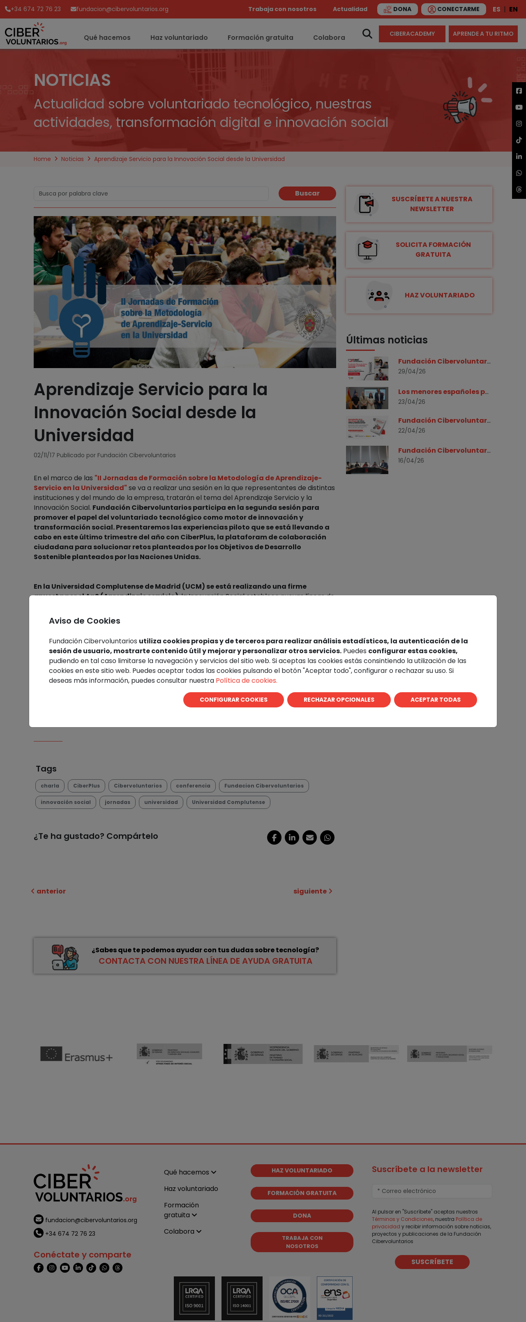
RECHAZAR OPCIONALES (339, 700)
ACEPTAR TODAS (436, 700)
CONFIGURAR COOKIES (234, 700)
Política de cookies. (246, 680)
